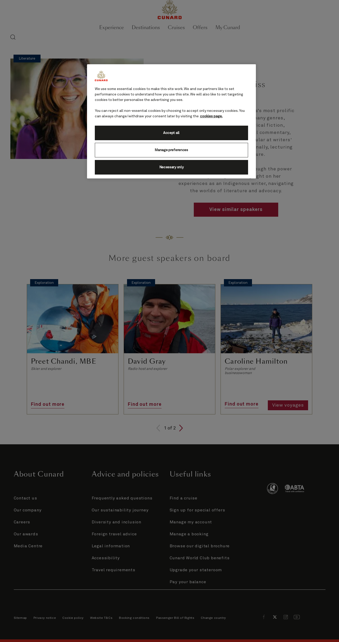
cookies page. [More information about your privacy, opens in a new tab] (211, 116)
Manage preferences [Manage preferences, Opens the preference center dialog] (171, 150)
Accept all (171, 133)
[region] (171, 121)
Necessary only (171, 167)
